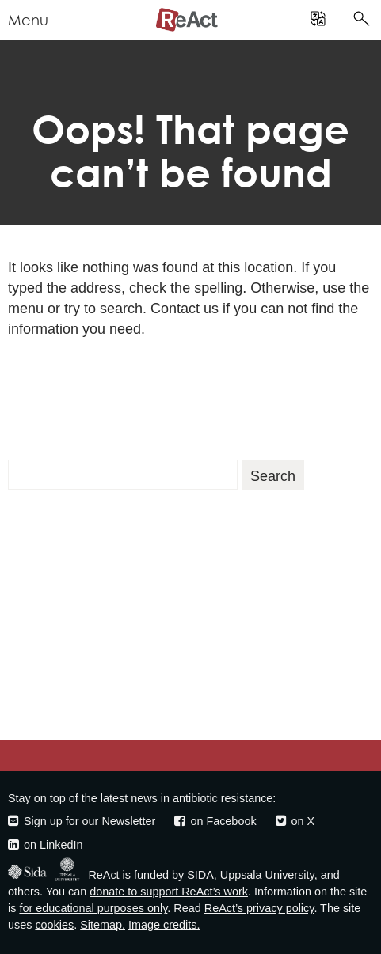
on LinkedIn (45, 845)
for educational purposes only (93, 908)
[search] (318, 20)
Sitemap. (102, 924)
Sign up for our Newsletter (81, 821)
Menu (28, 20)
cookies (54, 924)
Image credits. (164, 924)
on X (295, 821)
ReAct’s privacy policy (259, 908)
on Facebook (215, 821)
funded (151, 875)
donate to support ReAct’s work (169, 891)
